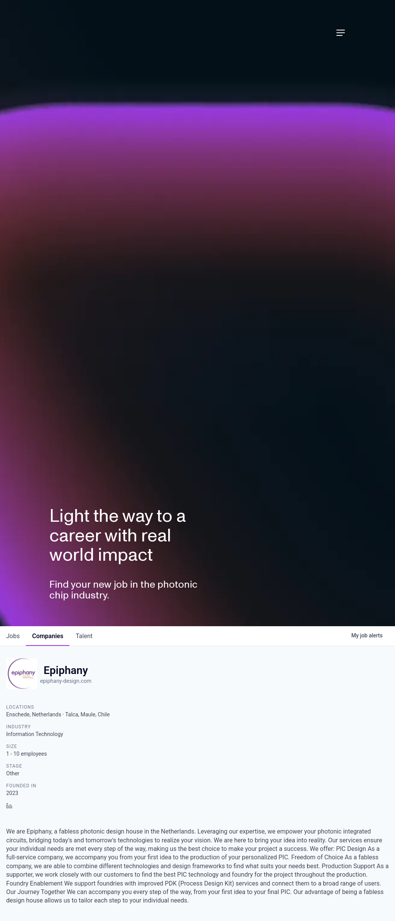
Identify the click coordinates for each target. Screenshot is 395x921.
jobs (13, 636)
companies (47, 636)
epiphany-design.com (65, 681)
